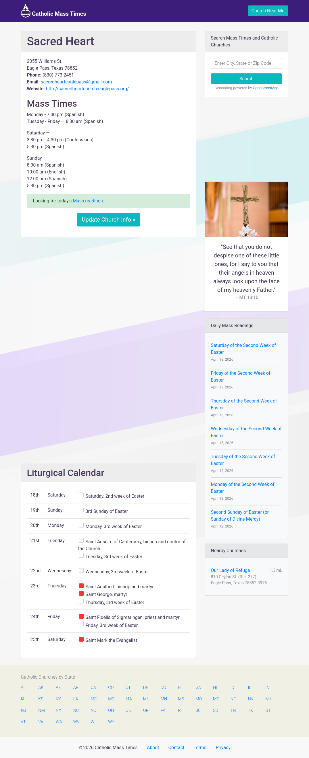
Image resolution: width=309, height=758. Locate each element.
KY (58, 699)
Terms (199, 747)
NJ (23, 710)
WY (111, 722)
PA (163, 710)
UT (267, 710)
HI (215, 687)
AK (40, 687)
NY (58, 710)
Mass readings (88, 201)
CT (128, 687)
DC (163, 687)
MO (198, 699)
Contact (176, 747)
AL (23, 687)
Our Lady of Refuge (230, 570)
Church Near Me (268, 10)
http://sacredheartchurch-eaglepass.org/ (87, 88)
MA (128, 699)
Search (246, 78)
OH (111, 710)
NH (268, 699)
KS (40, 699)
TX (250, 710)
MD (111, 699)
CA (93, 687)
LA (75, 699)
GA (198, 687)
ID (232, 687)
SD (215, 710)
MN (163, 699)
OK (128, 710)
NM (41, 710)
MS (181, 699)
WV (76, 722)
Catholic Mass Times (53, 11)
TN (233, 710)
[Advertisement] (108, 284)
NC (76, 710)
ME (94, 699)
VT (23, 722)
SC (198, 710)
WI (93, 722)
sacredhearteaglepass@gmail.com (76, 82)
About (153, 747)
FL (180, 687)
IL (249, 687)
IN (267, 687)
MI (145, 699)
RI (180, 710)
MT (216, 699)
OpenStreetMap (266, 88)
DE (145, 687)
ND (94, 710)
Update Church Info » (108, 219)
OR (146, 710)
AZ (58, 687)
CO (111, 687)
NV (250, 699)
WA (59, 722)
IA (23, 699)
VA (40, 722)
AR (75, 687)
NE (233, 699)
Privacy (223, 747)
